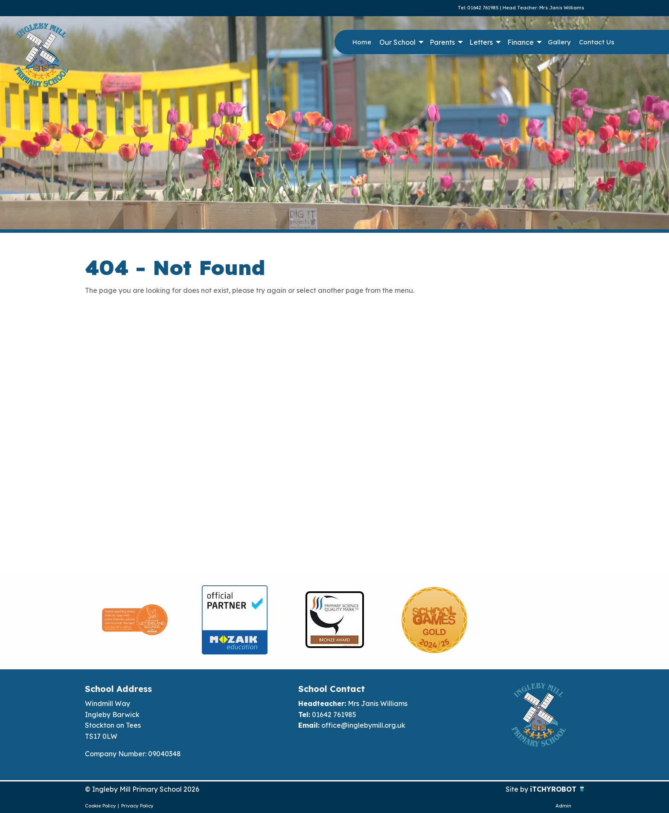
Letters (481, 42)
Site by (518, 789)
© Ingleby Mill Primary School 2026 (142, 789)
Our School (397, 42)
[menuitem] (361, 42)
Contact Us (596, 42)
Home (361, 42)
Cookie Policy (100, 806)
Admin (563, 806)
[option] (135, 620)
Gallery (559, 42)
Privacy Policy (137, 806)
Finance (520, 42)
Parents (442, 42)
